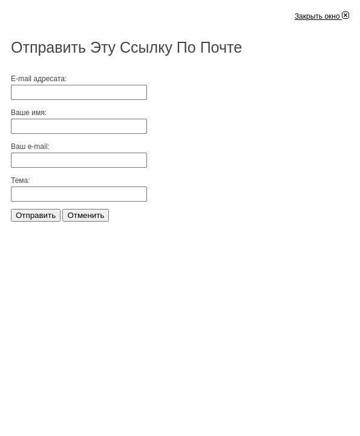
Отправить (36, 215)
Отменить (85, 215)
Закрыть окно (322, 16)
